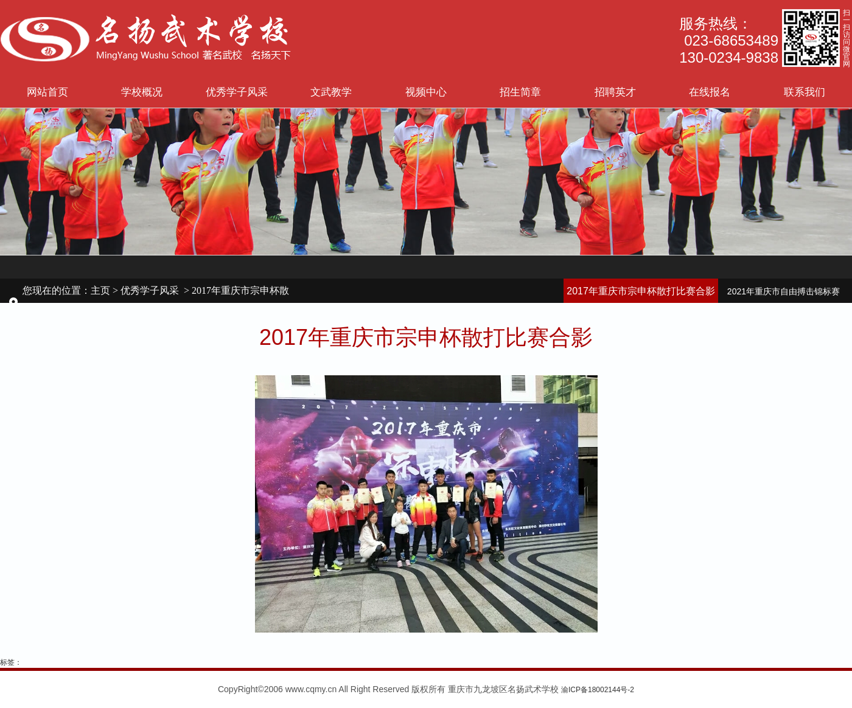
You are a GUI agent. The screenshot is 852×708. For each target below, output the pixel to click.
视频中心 (426, 92)
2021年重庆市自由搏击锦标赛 (783, 291)
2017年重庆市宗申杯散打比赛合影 (641, 291)
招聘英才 (615, 92)
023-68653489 (731, 40)
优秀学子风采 (237, 92)
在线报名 (709, 92)
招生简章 (520, 92)
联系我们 (804, 92)
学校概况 (141, 92)
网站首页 (47, 92)
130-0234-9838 (728, 57)
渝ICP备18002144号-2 (597, 689)
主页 (100, 290)
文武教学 (331, 92)
